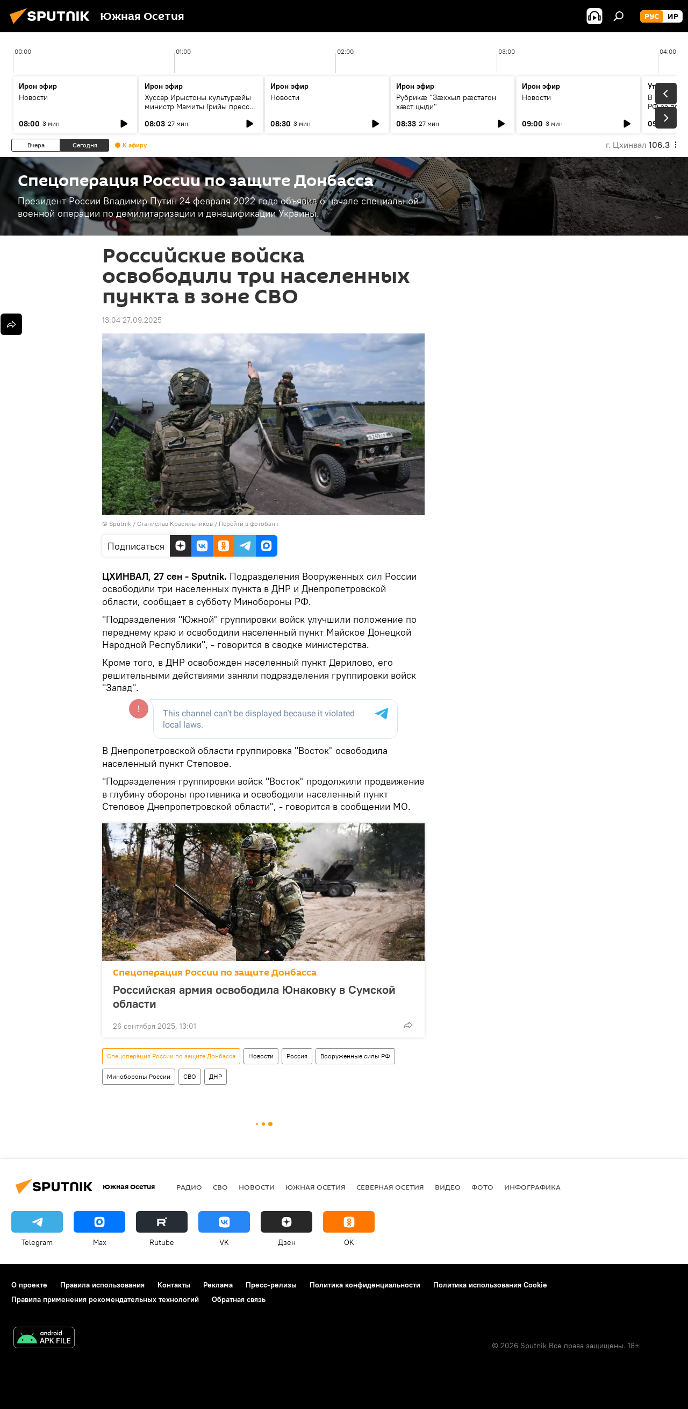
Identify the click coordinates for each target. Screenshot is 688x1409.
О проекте (29, 1285)
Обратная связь (239, 1299)
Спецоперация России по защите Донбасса (215, 972)
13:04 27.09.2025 (132, 320)
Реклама (218, 1285)
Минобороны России (138, 1076)
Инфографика (532, 1187)
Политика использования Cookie (490, 1285)
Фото (482, 1187)
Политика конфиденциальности (365, 1285)
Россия (296, 1056)
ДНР (215, 1076)
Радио (189, 1187)
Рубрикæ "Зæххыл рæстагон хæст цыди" (446, 101)
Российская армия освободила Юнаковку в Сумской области (254, 997)
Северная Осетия (390, 1187)
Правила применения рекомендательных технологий (105, 1299)
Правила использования (102, 1285)
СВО (189, 1076)
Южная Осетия (315, 1187)
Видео (448, 1187)
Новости (33, 97)
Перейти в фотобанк (248, 524)
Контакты (173, 1285)
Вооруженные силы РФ (355, 1056)
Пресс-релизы (271, 1285)
